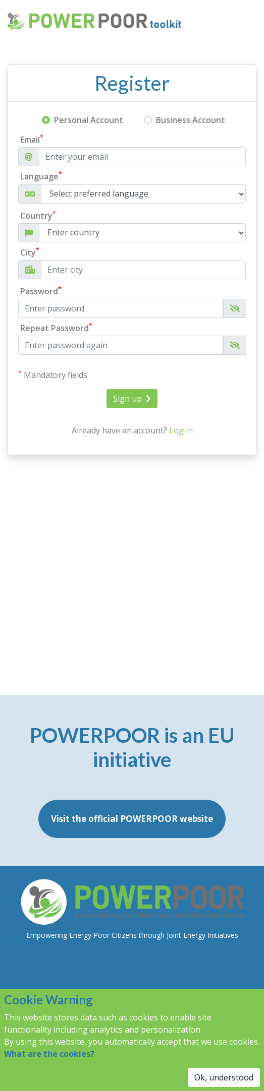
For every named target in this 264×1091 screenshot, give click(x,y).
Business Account (190, 119)
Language (41, 176)
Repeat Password (56, 328)
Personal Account (88, 119)
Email (31, 139)
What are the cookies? (49, 1053)
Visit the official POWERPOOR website (132, 818)
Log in (181, 430)
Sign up (132, 398)
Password (41, 291)
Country (38, 215)
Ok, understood (223, 1077)
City (29, 252)
